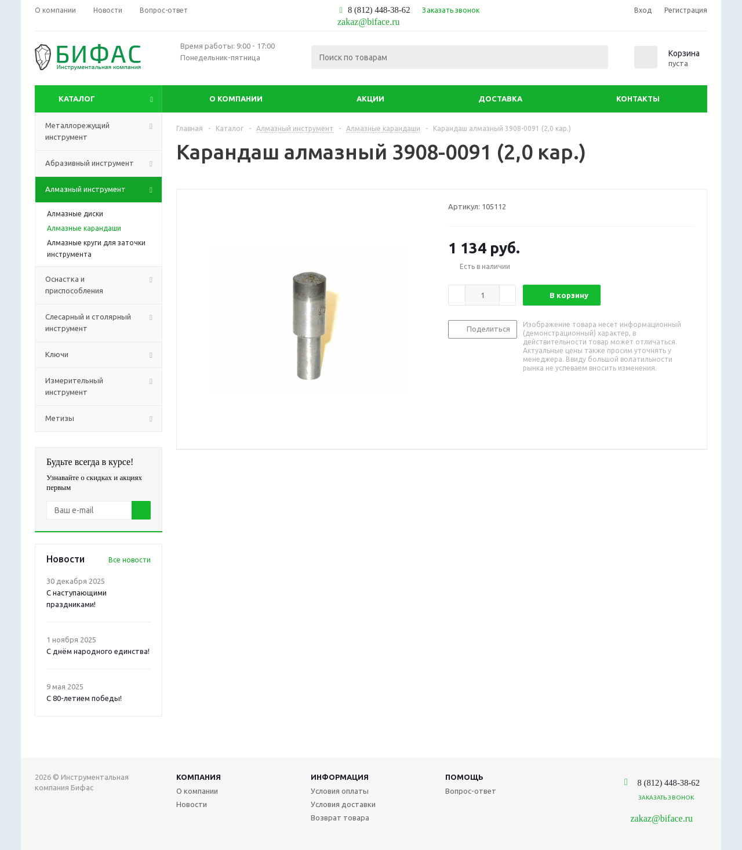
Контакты (638, 99)
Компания (198, 777)
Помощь (464, 777)
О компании (236, 99)
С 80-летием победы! (84, 698)
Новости (191, 804)
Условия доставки (343, 804)
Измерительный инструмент (103, 386)
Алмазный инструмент (103, 189)
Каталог (77, 99)
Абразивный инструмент (103, 163)
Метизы (103, 418)
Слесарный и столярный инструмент (103, 323)
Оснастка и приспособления (103, 285)
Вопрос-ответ (470, 791)
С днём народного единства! (98, 651)
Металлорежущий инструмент (103, 131)
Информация (340, 777)
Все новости (129, 560)
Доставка (500, 99)
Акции (370, 99)
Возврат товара (340, 817)
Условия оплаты (340, 791)
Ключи (103, 355)
